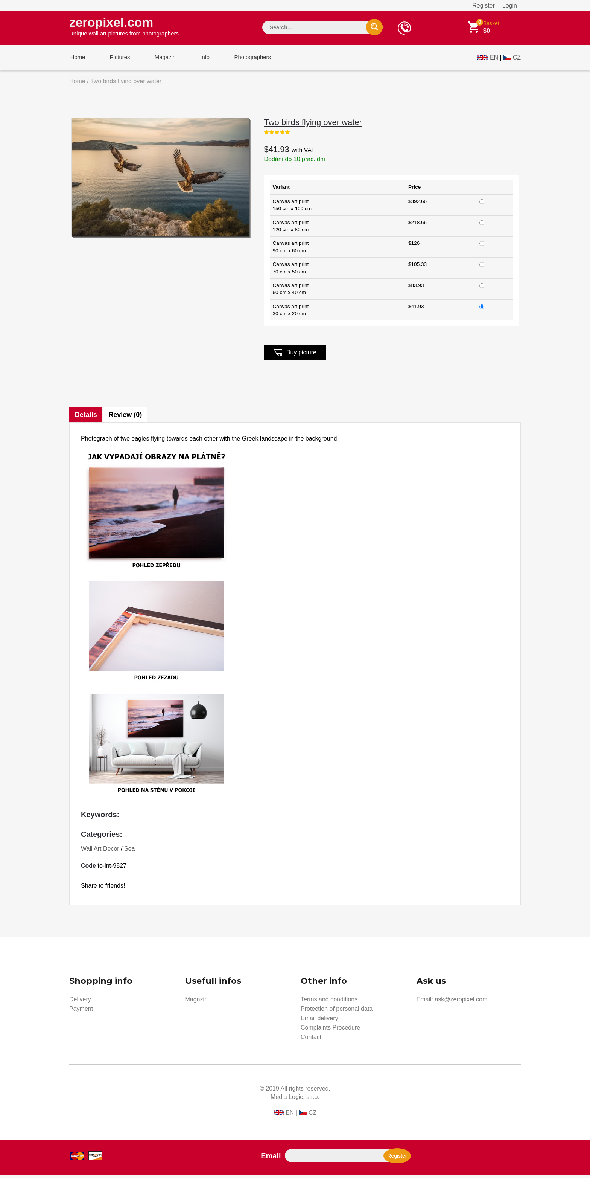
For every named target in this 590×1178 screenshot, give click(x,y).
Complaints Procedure (330, 1030)
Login (509, 5)
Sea (129, 851)
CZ (517, 59)
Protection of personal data (337, 1012)
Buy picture (295, 355)
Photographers (244, 59)
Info (198, 59)
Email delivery (319, 1021)
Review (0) (126, 417)
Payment (81, 1012)
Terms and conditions (329, 1002)
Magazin (160, 59)
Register (483, 5)
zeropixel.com (124, 27)
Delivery (80, 1002)
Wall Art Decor (100, 851)
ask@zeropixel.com (461, 1002)
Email (271, 1159)
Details (86, 417)
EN (494, 59)
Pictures (117, 59)
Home (76, 59)
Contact (311, 1040)
